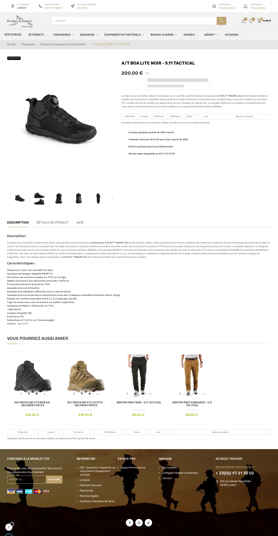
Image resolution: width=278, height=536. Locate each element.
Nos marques (169, 467)
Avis (80, 222)
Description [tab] (18, 222)
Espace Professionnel (133, 467)
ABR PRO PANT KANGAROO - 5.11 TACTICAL (192, 404)
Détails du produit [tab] (52, 222)
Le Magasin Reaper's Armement (180, 472)
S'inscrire (55, 479)
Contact (167, 478)
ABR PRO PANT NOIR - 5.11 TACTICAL (138, 402)
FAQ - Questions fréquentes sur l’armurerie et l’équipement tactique (98, 471)
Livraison (85, 480)
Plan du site (86, 490)
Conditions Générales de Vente (97, 501)
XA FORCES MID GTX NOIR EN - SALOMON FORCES (32, 404)
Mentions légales (89, 496)
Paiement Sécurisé (91, 485)
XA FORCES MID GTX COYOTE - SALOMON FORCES (86, 404)
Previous (6, 198)
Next (112, 198)
